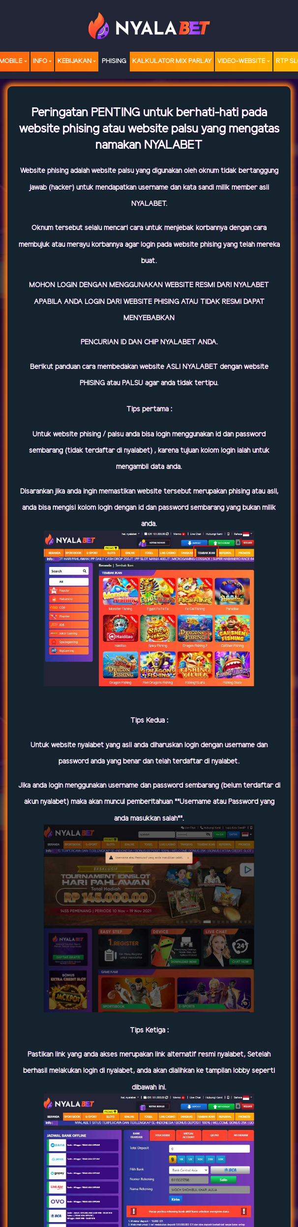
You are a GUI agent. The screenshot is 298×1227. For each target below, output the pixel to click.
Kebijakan (74, 61)
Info (40, 61)
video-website (241, 61)
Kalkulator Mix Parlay (171, 61)
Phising (114, 61)
